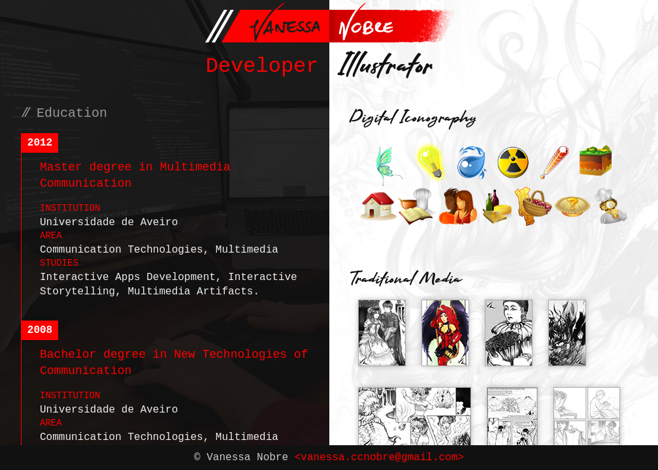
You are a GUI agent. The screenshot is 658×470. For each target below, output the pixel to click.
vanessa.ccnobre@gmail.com (379, 457)
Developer (262, 66)
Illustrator (386, 68)
